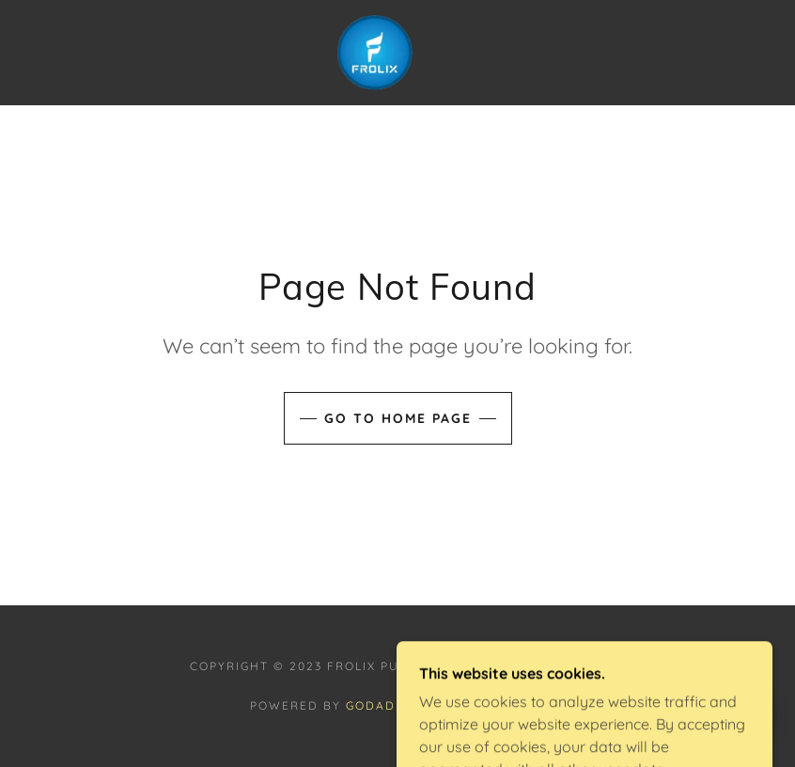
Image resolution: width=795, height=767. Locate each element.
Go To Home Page (398, 418)
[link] (375, 52)
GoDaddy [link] (380, 705)
